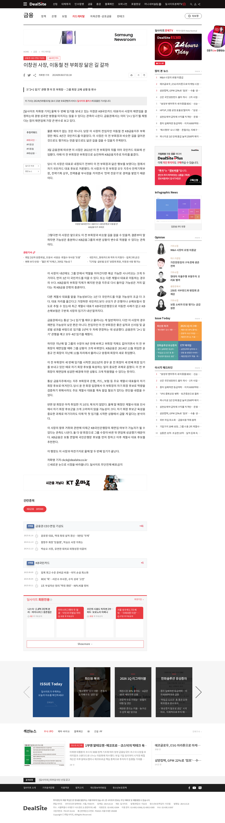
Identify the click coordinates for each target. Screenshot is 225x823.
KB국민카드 (54, 58)
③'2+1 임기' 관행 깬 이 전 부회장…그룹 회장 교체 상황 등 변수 (61, 89)
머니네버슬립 (152, 4)
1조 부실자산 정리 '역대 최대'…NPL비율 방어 (65, 585)
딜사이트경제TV (175, 4)
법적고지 (79, 787)
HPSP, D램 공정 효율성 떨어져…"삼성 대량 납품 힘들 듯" (188, 110)
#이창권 (30, 144)
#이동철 (30, 149)
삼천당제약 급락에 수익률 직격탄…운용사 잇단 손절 (185, 116)
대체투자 (66, 4)
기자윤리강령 (48, 787)
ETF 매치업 (186, 345)
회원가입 (138, 599)
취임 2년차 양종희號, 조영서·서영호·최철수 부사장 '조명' (53, 257)
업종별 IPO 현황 (178, 226)
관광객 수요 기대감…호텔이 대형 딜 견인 (190, 333)
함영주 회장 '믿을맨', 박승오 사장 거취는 (62, 542)
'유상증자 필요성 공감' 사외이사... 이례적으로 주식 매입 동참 (167, 356)
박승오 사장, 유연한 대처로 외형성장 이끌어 (63, 549)
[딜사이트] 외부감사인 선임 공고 (54, 779)
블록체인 (109, 4)
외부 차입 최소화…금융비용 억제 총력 (178, 420)
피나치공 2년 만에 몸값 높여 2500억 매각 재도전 (183, 136)
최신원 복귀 (162, 326)
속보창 (195, 15)
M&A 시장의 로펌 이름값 (171, 77)
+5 (142, 563)
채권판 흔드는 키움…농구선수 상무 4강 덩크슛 (190, 337)
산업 (55, 4)
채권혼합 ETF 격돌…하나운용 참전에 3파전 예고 (190, 356)
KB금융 (35, 509)
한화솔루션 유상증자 (167, 345)
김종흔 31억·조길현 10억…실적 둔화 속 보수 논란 (183, 433)
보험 (64, 16)
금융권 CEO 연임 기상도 (35, 58)
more (34, 252)
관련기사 (27, 252)
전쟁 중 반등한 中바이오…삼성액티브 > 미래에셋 (190, 353)
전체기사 (196, 731)
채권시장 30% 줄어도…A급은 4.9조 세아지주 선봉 (190, 330)
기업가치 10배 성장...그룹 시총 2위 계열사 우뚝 (182, 426)
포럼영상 (135, 4)
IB (88, 731)
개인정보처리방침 (98, 787)
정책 (43, 16)
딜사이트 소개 (29, 787)
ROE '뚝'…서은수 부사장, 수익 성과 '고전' (63, 579)
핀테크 (120, 16)
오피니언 (122, 4)
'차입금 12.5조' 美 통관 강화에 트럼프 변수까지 (167, 353)
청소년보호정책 (120, 787)
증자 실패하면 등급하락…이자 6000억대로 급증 (182, 123)
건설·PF (98, 731)
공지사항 (29, 780)
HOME (26, 52)
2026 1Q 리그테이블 (190, 326)
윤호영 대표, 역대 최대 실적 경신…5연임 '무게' (65, 536)
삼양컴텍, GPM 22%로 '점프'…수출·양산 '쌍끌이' (184, 90)
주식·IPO (48, 731)
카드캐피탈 (78, 16)
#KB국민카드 (33, 140)
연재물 (30, 526)
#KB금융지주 (33, 153)
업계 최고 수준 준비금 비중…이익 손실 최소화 (64, 572)
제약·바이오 (64, 731)
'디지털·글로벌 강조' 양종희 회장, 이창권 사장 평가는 (114, 262)
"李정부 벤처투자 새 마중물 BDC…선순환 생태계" (184, 103)
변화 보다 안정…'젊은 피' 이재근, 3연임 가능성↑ (48, 262)
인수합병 (79, 4)
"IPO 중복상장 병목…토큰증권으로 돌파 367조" (183, 393)
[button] (198, 692)
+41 (141, 526)
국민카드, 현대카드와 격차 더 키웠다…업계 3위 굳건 (114, 257)
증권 (98, 4)
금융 (90, 4)
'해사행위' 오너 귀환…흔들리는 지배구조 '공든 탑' (184, 129)
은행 (54, 16)
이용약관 (65, 787)
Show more (85, 644)
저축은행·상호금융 (100, 16)
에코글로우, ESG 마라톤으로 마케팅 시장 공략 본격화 (185, 84)
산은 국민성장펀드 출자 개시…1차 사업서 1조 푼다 (184, 97)
